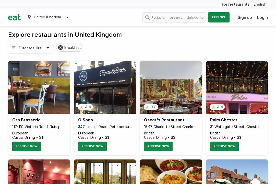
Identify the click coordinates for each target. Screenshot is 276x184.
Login (262, 17)
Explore (219, 17)
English (260, 4)
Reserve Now (27, 146)
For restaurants (235, 4)
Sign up (245, 17)
